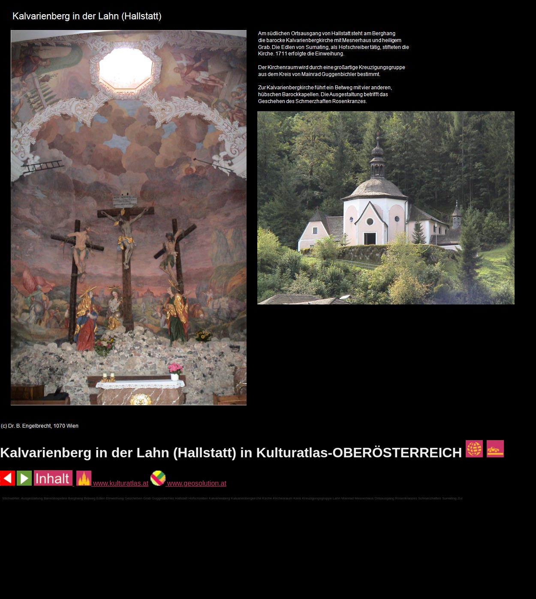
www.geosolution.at (188, 483)
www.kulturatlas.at (112, 483)
